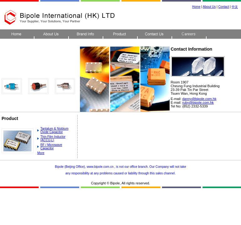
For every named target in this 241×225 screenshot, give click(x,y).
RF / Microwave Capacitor (51, 146)
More (40, 153)
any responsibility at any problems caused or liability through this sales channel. (120, 173)
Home (196, 6)
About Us (209, 6)
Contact (223, 6)
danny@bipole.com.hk (199, 99)
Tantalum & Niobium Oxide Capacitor (54, 130)
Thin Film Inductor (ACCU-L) (52, 138)
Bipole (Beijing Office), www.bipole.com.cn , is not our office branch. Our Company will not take (120, 166)
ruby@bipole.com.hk (197, 102)
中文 (235, 6)
